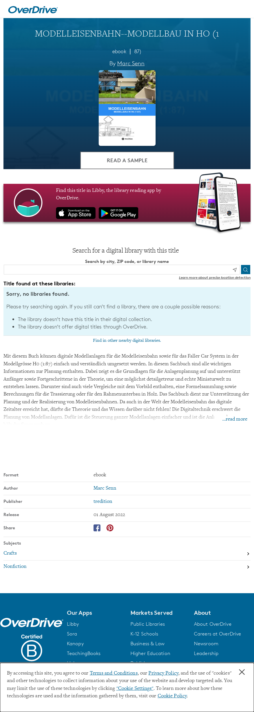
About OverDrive (212, 624)
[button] (95, 612)
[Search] (245, 269)
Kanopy (75, 643)
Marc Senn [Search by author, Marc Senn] (131, 63)
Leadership (206, 653)
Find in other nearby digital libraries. (127, 340)
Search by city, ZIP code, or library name (127, 261)
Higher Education (150, 653)
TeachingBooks (83, 653)
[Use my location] (234, 269)
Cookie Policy (172, 696)
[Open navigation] (243, 10)
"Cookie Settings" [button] (135, 688)
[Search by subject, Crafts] (127, 553)
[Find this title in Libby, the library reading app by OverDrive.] (127, 203)
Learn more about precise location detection (215, 277)
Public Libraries (147, 624)
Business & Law (147, 643)
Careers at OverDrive (217, 634)
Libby (73, 624)
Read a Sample (127, 160)
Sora (72, 634)
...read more (234, 419)
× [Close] (241, 672)
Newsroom (206, 643)
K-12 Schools (144, 634)
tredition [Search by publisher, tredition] (103, 501)
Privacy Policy (163, 673)
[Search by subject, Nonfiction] (127, 567)
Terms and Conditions (114, 673)
